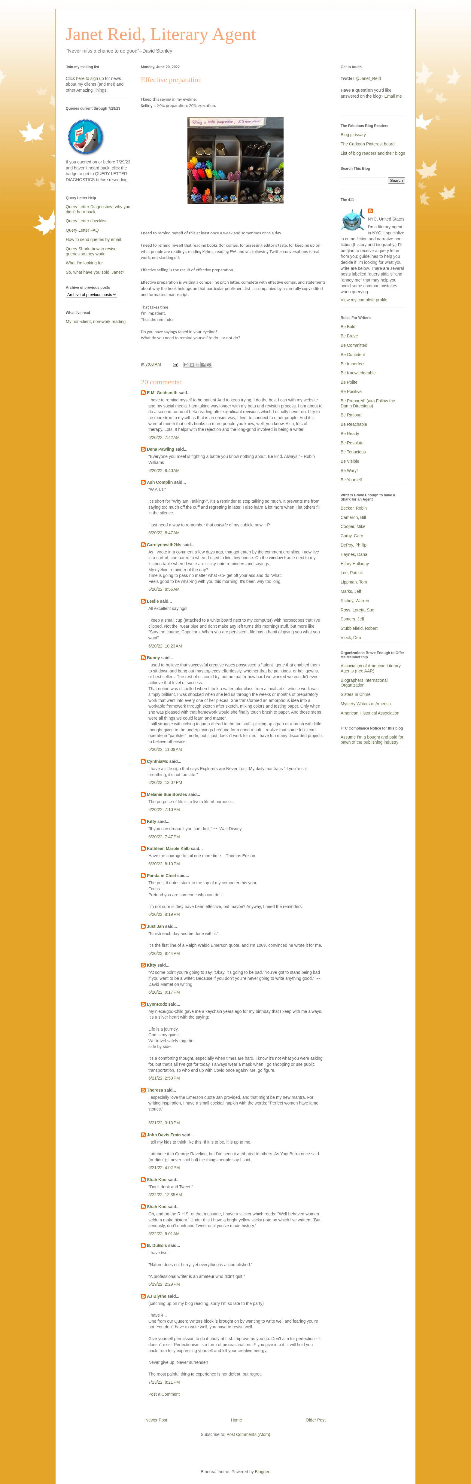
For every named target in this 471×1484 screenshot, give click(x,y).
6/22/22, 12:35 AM (165, 1194)
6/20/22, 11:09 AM (165, 749)
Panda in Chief (161, 875)
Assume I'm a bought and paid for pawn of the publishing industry (372, 740)
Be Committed (354, 345)
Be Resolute (352, 442)
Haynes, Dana (354, 554)
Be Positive (351, 391)
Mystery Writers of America (366, 703)
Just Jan (155, 926)
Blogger (262, 1471)
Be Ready (350, 433)
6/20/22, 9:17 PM (164, 992)
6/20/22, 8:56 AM (164, 589)
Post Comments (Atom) (248, 1434)
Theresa (155, 1090)
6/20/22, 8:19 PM (164, 914)
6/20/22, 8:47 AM (164, 532)
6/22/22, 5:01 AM (164, 1233)
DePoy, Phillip (353, 545)
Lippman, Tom (354, 582)
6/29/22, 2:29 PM (164, 1284)
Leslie (153, 601)
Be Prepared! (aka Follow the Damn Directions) (368, 403)
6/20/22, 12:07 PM (165, 782)
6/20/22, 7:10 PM (164, 809)
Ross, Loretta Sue (357, 610)
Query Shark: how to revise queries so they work (91, 251)
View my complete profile (364, 299)
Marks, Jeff (351, 591)
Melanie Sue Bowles (167, 794)
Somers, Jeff (352, 619)
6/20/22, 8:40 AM (164, 470)
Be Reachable (354, 424)
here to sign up (90, 78)
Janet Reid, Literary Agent (161, 34)
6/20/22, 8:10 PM (164, 863)
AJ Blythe (156, 1296)
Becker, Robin (354, 508)
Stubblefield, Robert (359, 628)
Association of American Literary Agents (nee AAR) (371, 668)
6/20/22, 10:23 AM (165, 646)
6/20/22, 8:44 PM (164, 953)
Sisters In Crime (356, 694)
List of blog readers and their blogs (373, 153)
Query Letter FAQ (82, 230)
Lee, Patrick (352, 572)
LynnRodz (157, 1004)
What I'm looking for (84, 263)
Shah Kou (156, 1179)
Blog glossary (353, 134)
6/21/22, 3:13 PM (164, 1122)
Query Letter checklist (86, 220)
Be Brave (349, 336)
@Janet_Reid (368, 78)
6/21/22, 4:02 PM (164, 1167)
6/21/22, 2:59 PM (164, 1078)
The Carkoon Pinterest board (368, 144)
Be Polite (349, 382)
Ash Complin (160, 482)
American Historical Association (370, 713)
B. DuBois (157, 1245)
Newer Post (156, 1420)
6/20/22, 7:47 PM (164, 836)
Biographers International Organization (364, 683)
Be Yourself (351, 479)
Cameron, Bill (353, 517)
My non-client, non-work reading (96, 321)
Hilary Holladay (355, 563)
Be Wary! (349, 470)
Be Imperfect (352, 363)
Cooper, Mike (353, 526)
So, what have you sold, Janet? (95, 272)
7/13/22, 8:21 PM (164, 1382)
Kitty (151, 821)
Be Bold (348, 326)
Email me (393, 96)
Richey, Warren (355, 600)
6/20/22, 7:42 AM (164, 437)
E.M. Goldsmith (162, 392)
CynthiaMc (157, 761)
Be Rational (351, 415)
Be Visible (350, 461)
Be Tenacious (353, 451)
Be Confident (353, 354)
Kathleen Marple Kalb (168, 848)
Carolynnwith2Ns (164, 544)
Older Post (316, 1420)
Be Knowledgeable (358, 372)
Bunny (153, 657)
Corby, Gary (352, 535)
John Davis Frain (164, 1134)
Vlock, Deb (351, 637)
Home (236, 1420)
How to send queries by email (93, 239)
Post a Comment (164, 1394)
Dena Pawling (160, 449)
